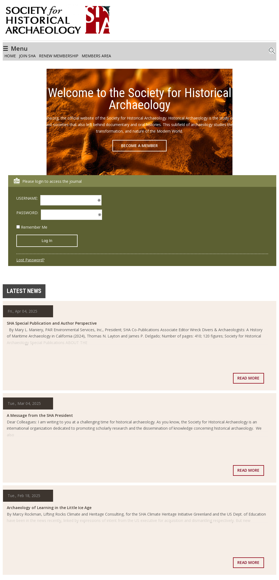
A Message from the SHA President (40, 415)
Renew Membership (58, 55)
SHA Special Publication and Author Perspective (52, 323)
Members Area (96, 55)
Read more (248, 378)
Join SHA (27, 55)
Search (272, 49)
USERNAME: (27, 198)
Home (10, 55)
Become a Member (139, 145)
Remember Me (31, 227)
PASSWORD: (27, 212)
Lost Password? (30, 259)
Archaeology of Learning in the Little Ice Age (49, 507)
